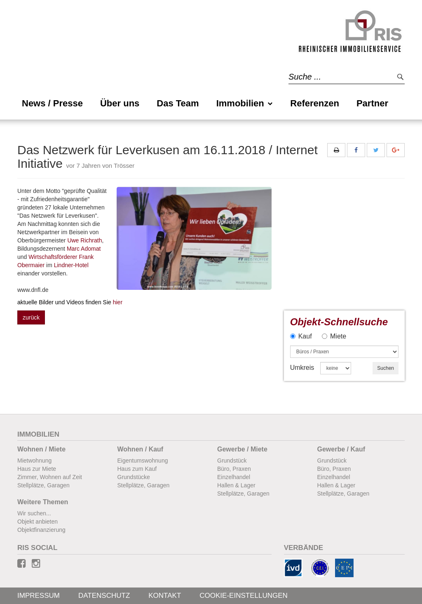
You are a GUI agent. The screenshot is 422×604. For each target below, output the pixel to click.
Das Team (178, 103)
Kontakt (164, 595)
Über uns (119, 103)
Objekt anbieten (37, 521)
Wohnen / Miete (41, 449)
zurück (31, 317)
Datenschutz (104, 595)
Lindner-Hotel (71, 265)
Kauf (301, 336)
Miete (334, 336)
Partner (372, 103)
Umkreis (302, 367)
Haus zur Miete (36, 468)
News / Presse (52, 103)
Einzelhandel (233, 477)
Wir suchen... (34, 513)
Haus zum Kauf (137, 468)
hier (69, 302)
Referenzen (314, 103)
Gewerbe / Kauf (341, 449)
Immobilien (244, 103)
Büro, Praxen (234, 468)
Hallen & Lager (236, 485)
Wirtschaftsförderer (52, 257)
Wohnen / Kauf (140, 449)
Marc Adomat (84, 248)
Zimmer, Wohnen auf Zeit (49, 477)
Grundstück (232, 460)
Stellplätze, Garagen (43, 485)
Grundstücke (133, 477)
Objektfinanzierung (41, 529)
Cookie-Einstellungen (243, 595)
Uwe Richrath (84, 240)
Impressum (38, 595)
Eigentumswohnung (142, 460)
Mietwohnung (34, 460)
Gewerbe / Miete (242, 449)
